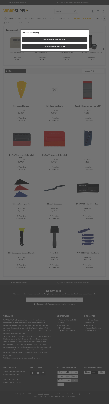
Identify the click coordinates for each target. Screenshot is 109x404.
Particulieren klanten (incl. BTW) (54, 40)
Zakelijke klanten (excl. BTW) (54, 47)
